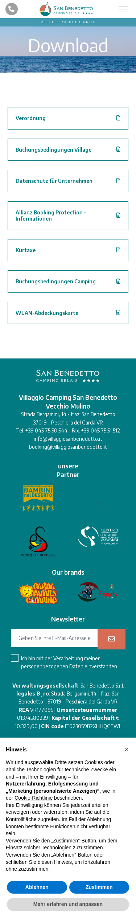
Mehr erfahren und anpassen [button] (68, 904)
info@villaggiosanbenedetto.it (68, 439)
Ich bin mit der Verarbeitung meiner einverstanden (69, 662)
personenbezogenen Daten (52, 666)
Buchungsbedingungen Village (53, 150)
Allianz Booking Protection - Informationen (51, 215)
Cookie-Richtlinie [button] (34, 798)
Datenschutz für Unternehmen (54, 181)
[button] (126, 749)
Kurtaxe (26, 250)
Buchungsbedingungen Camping (56, 281)
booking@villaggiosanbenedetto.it (68, 447)
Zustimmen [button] (99, 887)
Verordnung (31, 118)
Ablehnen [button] (37, 887)
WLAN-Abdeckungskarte (47, 313)
